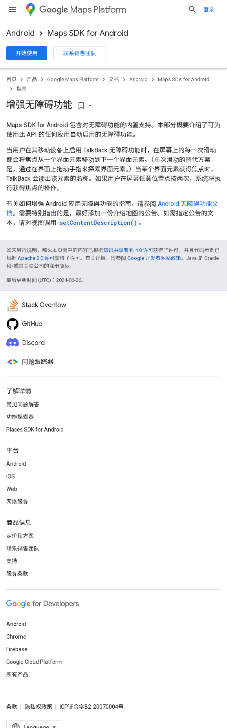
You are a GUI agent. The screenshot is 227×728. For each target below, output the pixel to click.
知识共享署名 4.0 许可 (128, 250)
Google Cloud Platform (34, 662)
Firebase (16, 649)
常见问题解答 (22, 404)
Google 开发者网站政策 (154, 258)
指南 (21, 89)
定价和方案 (20, 536)
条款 (11, 707)
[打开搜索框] (192, 9)
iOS (10, 476)
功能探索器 (20, 417)
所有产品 (17, 674)
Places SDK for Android (35, 429)
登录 (208, 9)
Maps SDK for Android (87, 33)
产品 (32, 79)
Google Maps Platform (73, 79)
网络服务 (17, 501)
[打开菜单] (12, 9)
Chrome (16, 637)
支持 (11, 561)
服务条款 (17, 574)
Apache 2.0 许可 (36, 258)
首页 (11, 79)
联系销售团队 (79, 53)
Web (11, 489)
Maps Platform (82, 9)
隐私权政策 (38, 707)
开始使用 (27, 53)
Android (20, 33)
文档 (114, 79)
